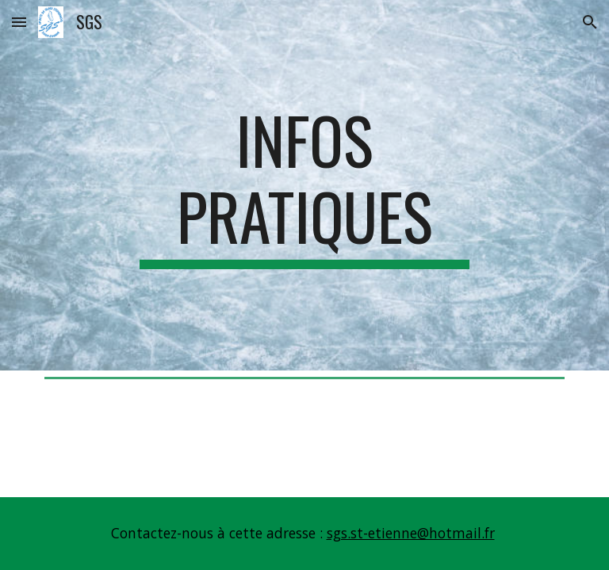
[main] (304, 185)
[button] (19, 22)
